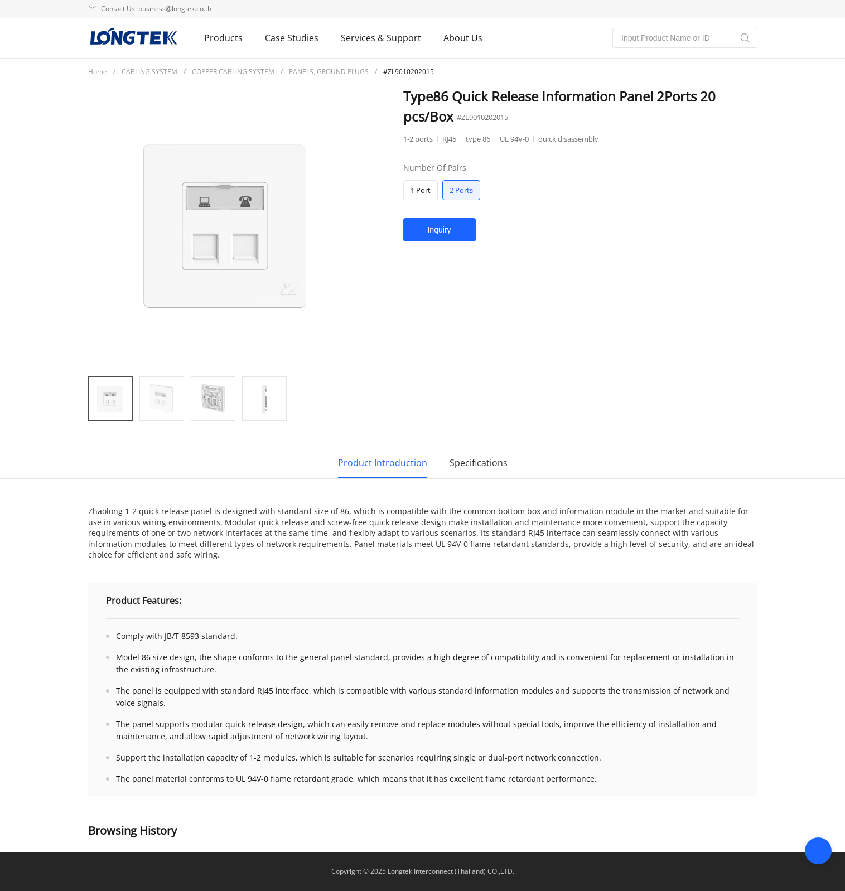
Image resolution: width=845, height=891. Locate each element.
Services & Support (381, 38)
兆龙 (132, 38)
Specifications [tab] (479, 463)
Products (223, 38)
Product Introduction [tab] (382, 463)
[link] (97, 71)
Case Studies (291, 38)
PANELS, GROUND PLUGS (329, 71)
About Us (462, 38)
